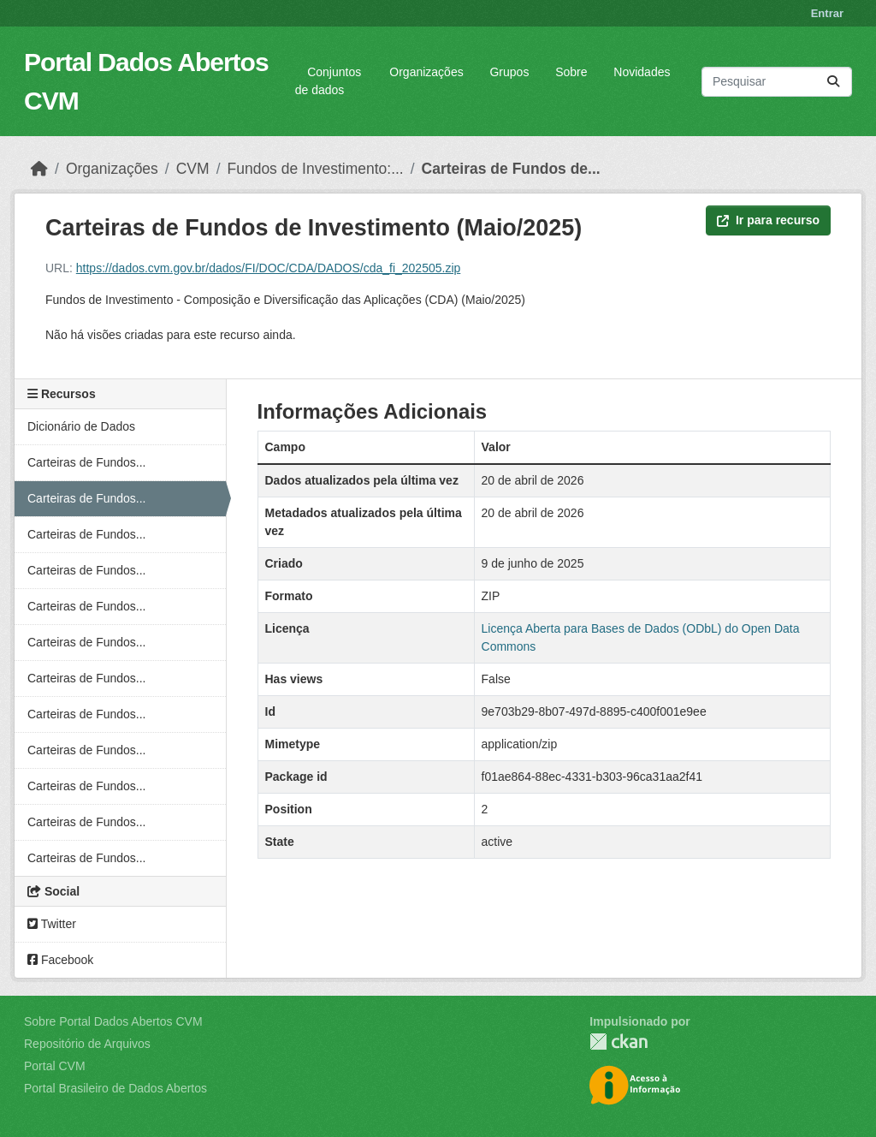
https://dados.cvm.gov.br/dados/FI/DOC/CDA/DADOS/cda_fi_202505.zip (268, 268)
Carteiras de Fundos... (86, 462)
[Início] (39, 168)
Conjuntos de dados (328, 81)
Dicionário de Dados (81, 426)
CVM (193, 168)
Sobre (571, 72)
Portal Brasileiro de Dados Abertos (115, 1088)
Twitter (51, 924)
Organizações (426, 72)
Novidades (641, 72)
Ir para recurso (768, 220)
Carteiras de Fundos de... (511, 168)
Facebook (60, 960)
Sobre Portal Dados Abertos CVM (113, 1021)
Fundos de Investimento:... (316, 168)
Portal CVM (55, 1066)
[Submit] (833, 82)
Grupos (509, 72)
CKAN (618, 1042)
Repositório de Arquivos (87, 1044)
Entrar (827, 13)
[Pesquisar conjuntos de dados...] (776, 82)
